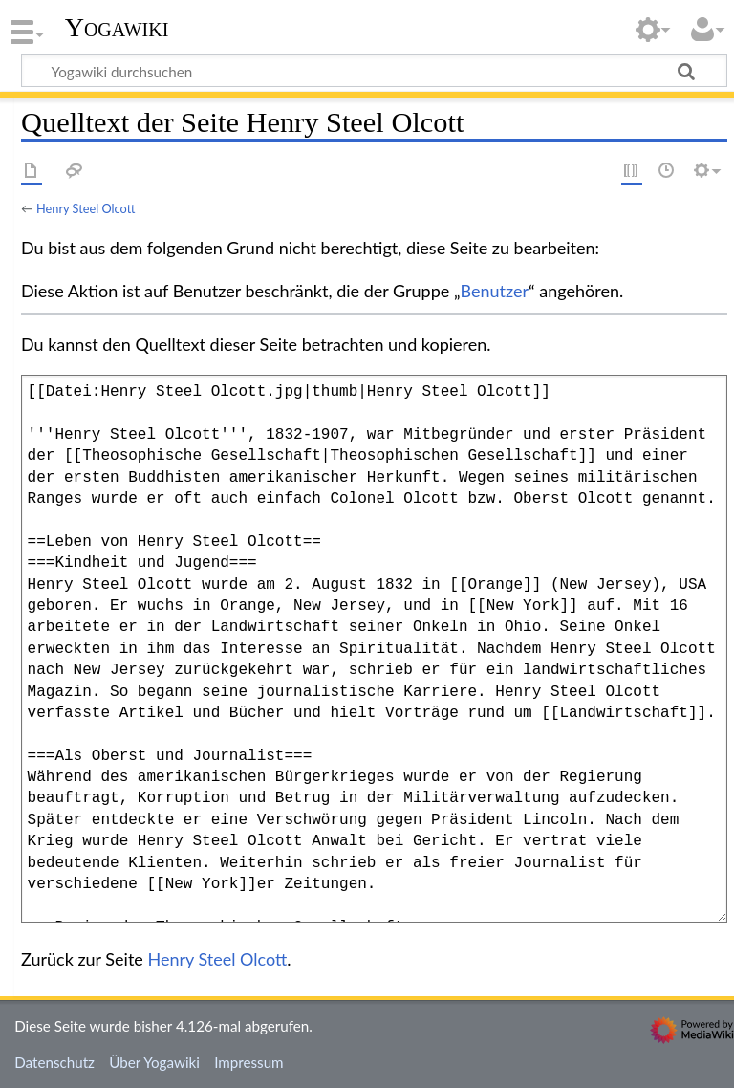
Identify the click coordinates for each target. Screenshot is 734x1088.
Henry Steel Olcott (85, 208)
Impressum (249, 1062)
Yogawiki (117, 27)
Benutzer (495, 290)
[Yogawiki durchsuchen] (374, 70)
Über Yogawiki (154, 1062)
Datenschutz (54, 1062)
